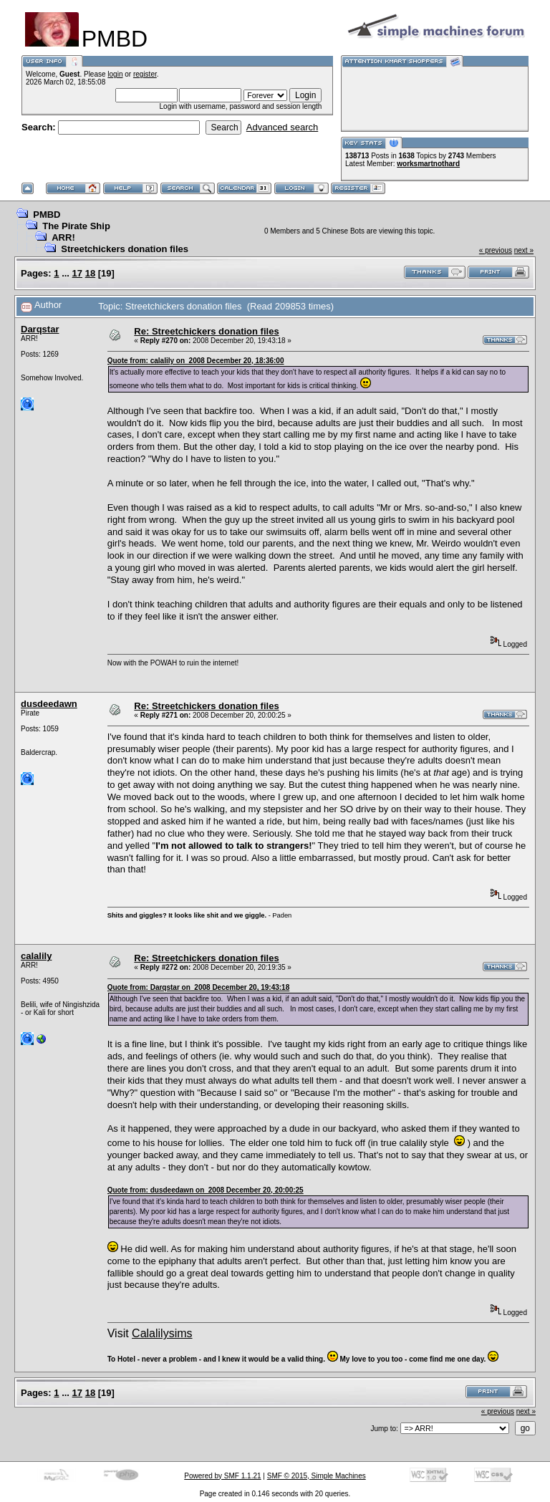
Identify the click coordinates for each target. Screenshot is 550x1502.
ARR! (63, 237)
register (145, 74)
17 (77, 273)
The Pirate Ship (76, 226)
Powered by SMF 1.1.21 (222, 1476)
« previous (495, 250)
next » (524, 250)
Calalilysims (162, 1333)
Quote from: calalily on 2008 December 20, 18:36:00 (195, 361)
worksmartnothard (428, 164)
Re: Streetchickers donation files (206, 331)
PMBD (46, 214)
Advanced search (282, 127)
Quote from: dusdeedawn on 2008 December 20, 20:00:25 (205, 1190)
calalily (36, 955)
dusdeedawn (49, 703)
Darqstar (40, 329)
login (114, 74)
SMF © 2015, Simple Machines (316, 1476)
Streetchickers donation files (124, 249)
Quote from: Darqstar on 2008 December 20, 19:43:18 (198, 987)
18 (90, 273)
